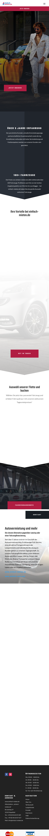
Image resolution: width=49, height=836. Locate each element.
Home (27, 799)
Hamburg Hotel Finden (27, 454)
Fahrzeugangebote (24, 505)
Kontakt (28, 810)
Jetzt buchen (24, 9)
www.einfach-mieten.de (15, 571)
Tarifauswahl (29, 805)
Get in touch (24, 353)
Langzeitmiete (30, 807)
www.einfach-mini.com (15, 576)
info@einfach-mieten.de (15, 820)
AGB (27, 815)
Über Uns (28, 802)
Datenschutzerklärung (32, 818)
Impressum (29, 813)
